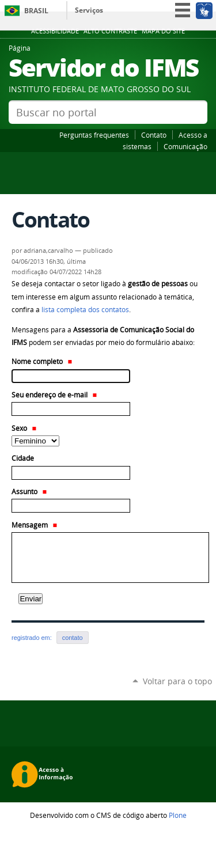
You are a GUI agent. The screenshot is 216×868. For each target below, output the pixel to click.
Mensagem (34, 525)
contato (72, 637)
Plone (178, 815)
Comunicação (185, 146)
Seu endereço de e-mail (54, 395)
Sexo (24, 428)
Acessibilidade (55, 31)
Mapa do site (163, 31)
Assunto (29, 491)
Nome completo (42, 361)
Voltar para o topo (177, 681)
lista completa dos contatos (85, 309)
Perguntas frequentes (94, 134)
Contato (153, 134)
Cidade (23, 458)
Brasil (36, 11)
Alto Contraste (110, 31)
